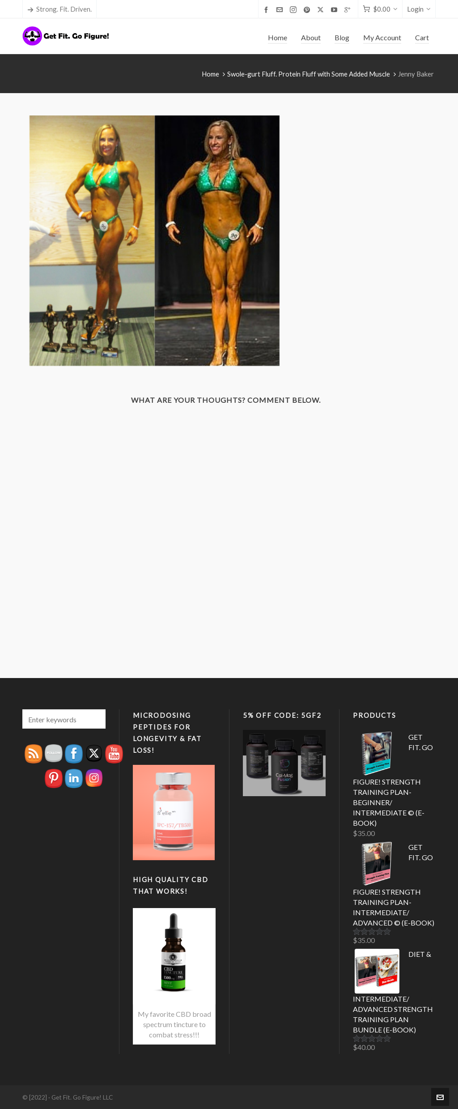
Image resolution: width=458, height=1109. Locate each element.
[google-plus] (348, 9)
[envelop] (280, 9)
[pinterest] (308, 9)
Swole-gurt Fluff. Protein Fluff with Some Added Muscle (308, 74)
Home (210, 74)
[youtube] (335, 9)
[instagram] (294, 9)
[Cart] (380, 9)
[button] (94, 719)
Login (419, 9)
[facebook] (267, 9)
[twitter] (322, 9)
